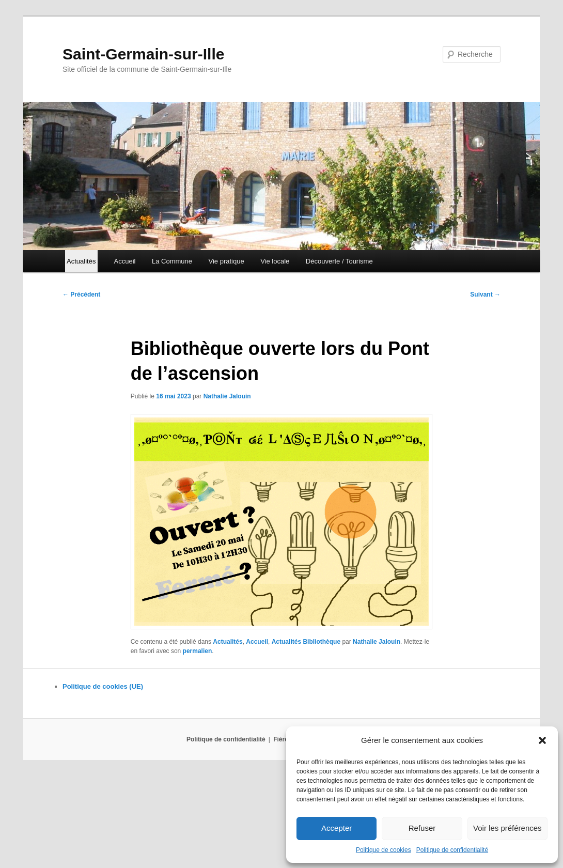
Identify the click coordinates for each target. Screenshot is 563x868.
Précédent (81, 294)
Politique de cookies (383, 850)
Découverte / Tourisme (339, 261)
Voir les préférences (507, 828)
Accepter (336, 828)
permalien (197, 651)
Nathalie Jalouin (227, 396)
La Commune (172, 261)
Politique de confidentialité (452, 850)
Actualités (227, 641)
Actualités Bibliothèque (306, 641)
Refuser (422, 828)
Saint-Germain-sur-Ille (143, 54)
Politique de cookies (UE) (102, 686)
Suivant (485, 294)
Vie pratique (226, 261)
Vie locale (274, 261)
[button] (542, 740)
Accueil (125, 261)
